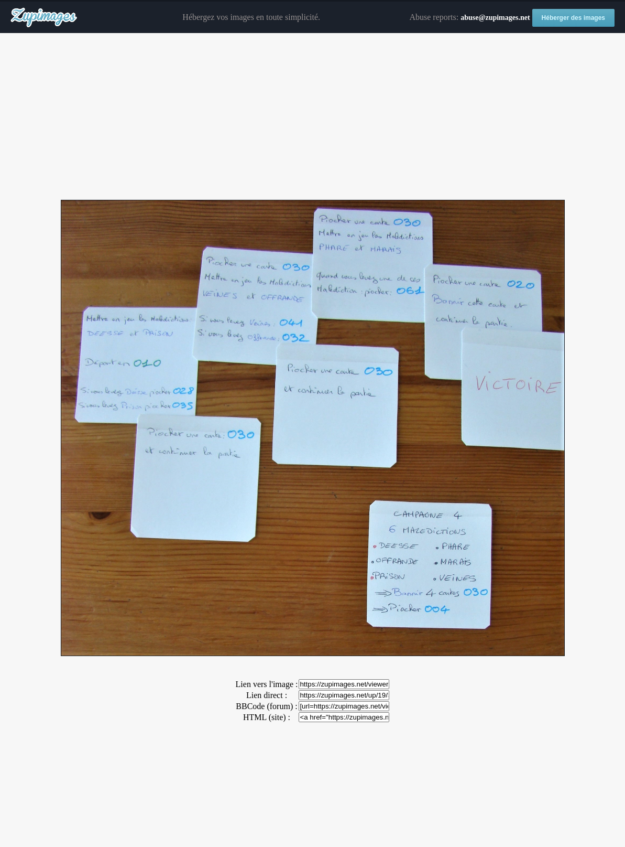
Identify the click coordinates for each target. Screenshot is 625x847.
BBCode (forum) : (266, 706)
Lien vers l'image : (267, 684)
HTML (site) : (266, 717)
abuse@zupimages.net (495, 18)
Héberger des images (573, 18)
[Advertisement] (312, 117)
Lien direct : (266, 695)
